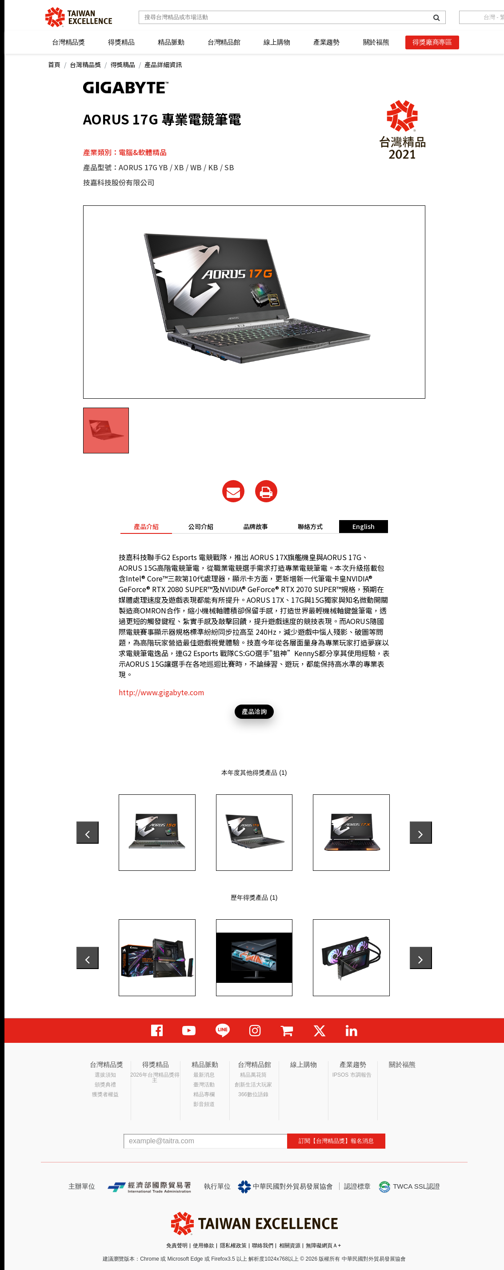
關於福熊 (376, 42)
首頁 (54, 64)
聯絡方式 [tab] (310, 526)
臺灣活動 (204, 1084)
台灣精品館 (224, 42)
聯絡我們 (262, 1245)
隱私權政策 (233, 1245)
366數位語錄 (253, 1094)
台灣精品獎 (68, 42)
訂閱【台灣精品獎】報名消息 (336, 1141)
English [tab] (363, 526)
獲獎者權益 (105, 1094)
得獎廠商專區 (432, 42)
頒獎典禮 (105, 1084)
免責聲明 (177, 1245)
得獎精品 (121, 42)
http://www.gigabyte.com (161, 692)
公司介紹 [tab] (200, 526)
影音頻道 (204, 1104)
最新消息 (204, 1075)
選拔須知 (105, 1075)
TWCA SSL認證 (409, 1187)
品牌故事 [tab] (255, 526)
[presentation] (87, 832)
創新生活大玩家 (253, 1084)
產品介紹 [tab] (146, 526)
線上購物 (277, 42)
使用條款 (203, 1245)
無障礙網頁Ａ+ (323, 1245)
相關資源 (289, 1245)
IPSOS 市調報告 (352, 1075)
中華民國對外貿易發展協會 (285, 1187)
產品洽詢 (254, 711)
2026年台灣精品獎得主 (155, 1077)
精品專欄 (204, 1094)
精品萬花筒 (253, 1075)
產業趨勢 (326, 42)
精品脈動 (171, 42)
